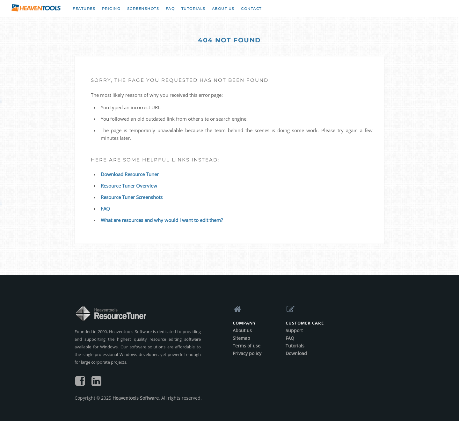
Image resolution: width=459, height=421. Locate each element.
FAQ (170, 8)
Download (296, 353)
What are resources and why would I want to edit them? (162, 220)
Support (294, 330)
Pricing (111, 8)
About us (223, 8)
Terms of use (246, 346)
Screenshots (143, 8)
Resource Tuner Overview (129, 185)
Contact (251, 8)
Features (84, 8)
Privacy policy (247, 353)
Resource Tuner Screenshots (132, 197)
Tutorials (193, 8)
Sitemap (241, 338)
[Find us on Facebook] (80, 383)
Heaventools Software (136, 398)
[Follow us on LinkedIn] (96, 383)
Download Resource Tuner (130, 174)
